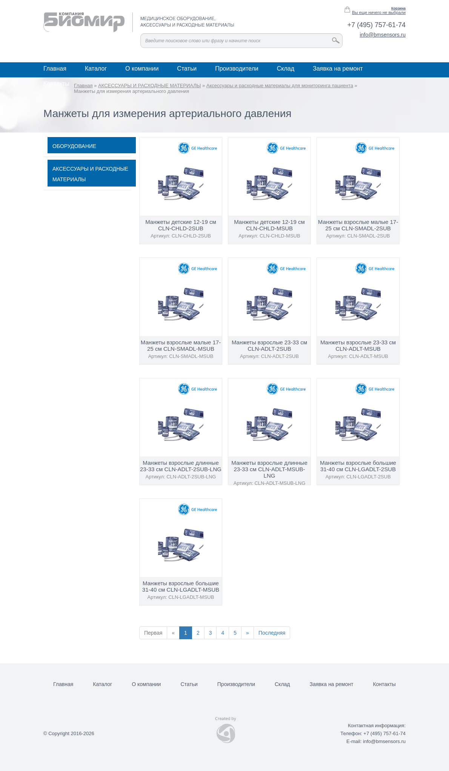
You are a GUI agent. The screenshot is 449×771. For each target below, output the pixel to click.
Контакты (56, 83)
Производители (236, 68)
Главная (54, 68)
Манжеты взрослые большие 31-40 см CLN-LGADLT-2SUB (358, 466)
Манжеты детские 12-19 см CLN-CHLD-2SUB (180, 225)
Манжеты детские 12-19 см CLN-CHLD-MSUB (269, 225)
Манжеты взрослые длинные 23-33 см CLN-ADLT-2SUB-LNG (180, 466)
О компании (141, 68)
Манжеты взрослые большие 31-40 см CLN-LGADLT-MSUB (180, 586)
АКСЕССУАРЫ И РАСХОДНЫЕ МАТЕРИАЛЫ (90, 174)
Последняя (272, 633)
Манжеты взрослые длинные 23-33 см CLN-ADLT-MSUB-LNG (269, 469)
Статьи (187, 68)
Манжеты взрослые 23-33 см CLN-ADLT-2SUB (269, 345)
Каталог (96, 68)
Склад (285, 68)
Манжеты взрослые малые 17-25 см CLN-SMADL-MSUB (181, 345)
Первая (153, 633)
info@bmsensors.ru (383, 35)
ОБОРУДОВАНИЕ (74, 146)
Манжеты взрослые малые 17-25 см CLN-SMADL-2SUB (358, 225)
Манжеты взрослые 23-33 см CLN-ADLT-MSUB (358, 345)
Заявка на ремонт (338, 68)
